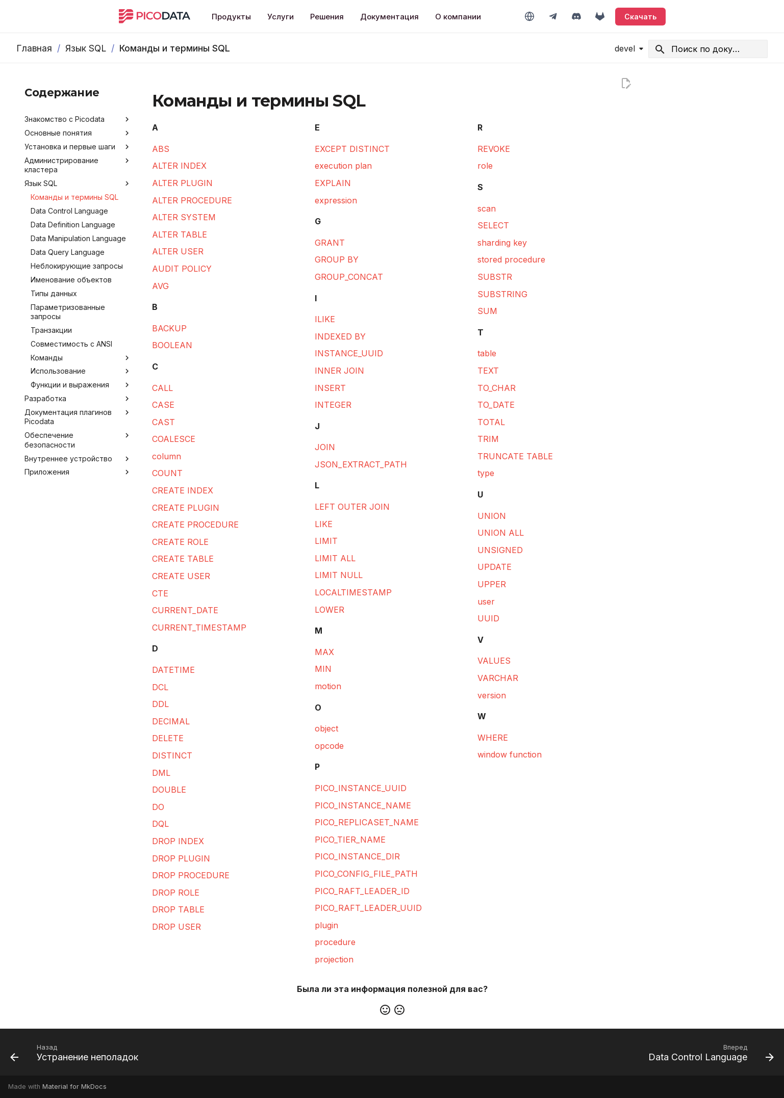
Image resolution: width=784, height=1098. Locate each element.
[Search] (708, 49)
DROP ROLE (175, 892)
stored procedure (511, 259)
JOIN (325, 447)
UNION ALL (500, 533)
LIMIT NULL (339, 575)
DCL (160, 687)
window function (509, 754)
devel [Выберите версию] (625, 48)
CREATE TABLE (183, 559)
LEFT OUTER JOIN (352, 507)
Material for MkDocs (74, 1086)
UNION (491, 516)
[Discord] (576, 16)
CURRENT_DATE (185, 610)
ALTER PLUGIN (182, 183)
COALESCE (173, 439)
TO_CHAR (496, 388)
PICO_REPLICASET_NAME (367, 822)
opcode (329, 746)
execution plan (343, 166)
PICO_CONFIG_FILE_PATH (366, 874)
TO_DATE (496, 405)
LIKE (324, 524)
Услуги (280, 16)
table (486, 353)
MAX (324, 652)
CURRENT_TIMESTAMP (199, 627)
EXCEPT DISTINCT (352, 149)
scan (486, 208)
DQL (160, 824)
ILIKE (325, 319)
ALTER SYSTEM (184, 217)
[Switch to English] (529, 16)
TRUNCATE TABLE (515, 456)
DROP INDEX (178, 841)
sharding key (502, 243)
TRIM (488, 439)
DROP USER (176, 927)
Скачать (640, 16)
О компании (458, 16)
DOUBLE (169, 790)
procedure (335, 942)
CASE (163, 405)
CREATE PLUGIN (185, 508)
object (326, 728)
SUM (487, 311)
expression (336, 200)
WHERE (492, 738)
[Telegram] (553, 16)
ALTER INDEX (179, 166)
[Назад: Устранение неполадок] (78, 1055)
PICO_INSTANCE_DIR (357, 856)
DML (161, 773)
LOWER (329, 610)
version (491, 695)
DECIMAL (171, 721)
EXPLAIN (333, 183)
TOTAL (491, 422)
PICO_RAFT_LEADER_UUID (368, 908)
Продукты (231, 16)
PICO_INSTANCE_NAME (363, 805)
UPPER (491, 584)
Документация (389, 16)
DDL (160, 704)
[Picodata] (154, 16)
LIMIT (326, 541)
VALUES (494, 661)
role (485, 166)
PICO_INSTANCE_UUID (361, 788)
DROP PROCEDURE (191, 875)
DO (158, 807)
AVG (160, 286)
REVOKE (493, 149)
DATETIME (173, 670)
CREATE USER (181, 576)
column (166, 456)
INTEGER (333, 405)
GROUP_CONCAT (349, 277)
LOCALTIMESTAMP (353, 592)
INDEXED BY (340, 336)
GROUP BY (337, 259)
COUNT (167, 473)
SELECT (493, 225)
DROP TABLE (178, 909)
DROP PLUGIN (181, 858)
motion (328, 686)
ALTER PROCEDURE (192, 200)
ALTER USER (178, 251)
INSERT (330, 388)
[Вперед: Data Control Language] (707, 1055)
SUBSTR (494, 277)
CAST (163, 422)
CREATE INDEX (182, 490)
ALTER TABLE (179, 234)
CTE (160, 593)
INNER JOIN (339, 370)
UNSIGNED (500, 550)
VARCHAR (497, 678)
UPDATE (494, 567)
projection (334, 959)
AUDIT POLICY (182, 269)
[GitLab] (600, 16)
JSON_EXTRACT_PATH (361, 464)
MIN (323, 669)
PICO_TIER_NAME (350, 839)
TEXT (488, 370)
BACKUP (169, 328)
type (485, 473)
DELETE (168, 738)
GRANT (330, 243)
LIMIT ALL (335, 558)
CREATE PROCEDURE (195, 524)
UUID (488, 618)
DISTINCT (172, 755)
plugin (326, 925)
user (486, 601)
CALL (162, 388)
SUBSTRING (502, 294)
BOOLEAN (172, 345)
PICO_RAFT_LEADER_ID (362, 891)
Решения (327, 16)
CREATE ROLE (180, 542)
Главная (34, 48)
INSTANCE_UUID (349, 353)
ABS (160, 149)
